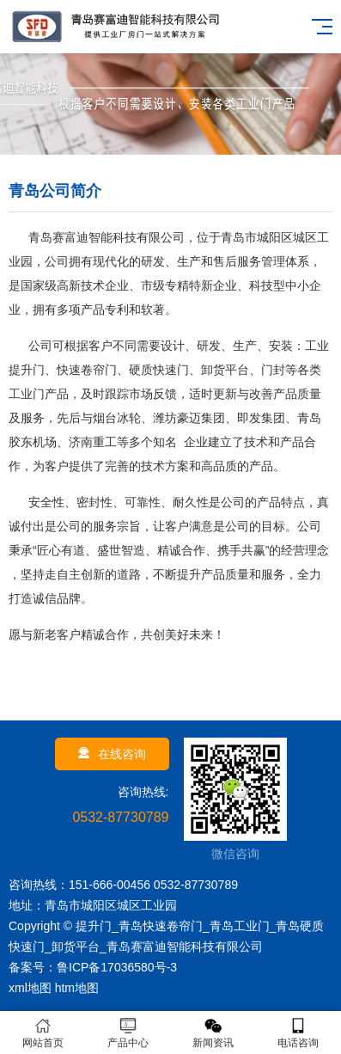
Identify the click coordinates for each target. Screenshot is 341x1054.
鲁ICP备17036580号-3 (117, 967)
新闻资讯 (213, 1033)
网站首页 (42, 1033)
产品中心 (127, 1033)
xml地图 (30, 988)
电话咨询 (298, 1033)
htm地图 (77, 988)
